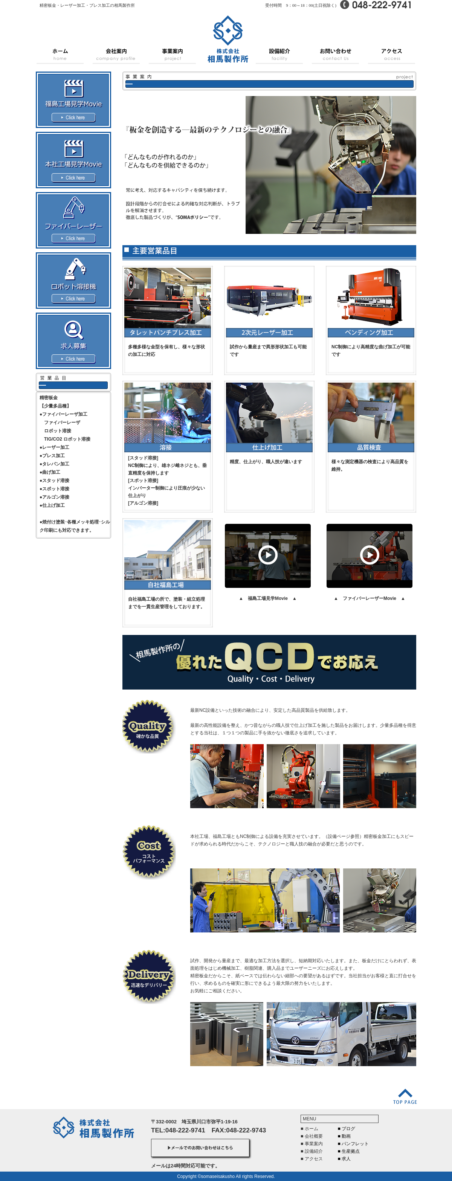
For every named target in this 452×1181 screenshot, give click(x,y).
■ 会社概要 (312, 1136)
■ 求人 (344, 1158)
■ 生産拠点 (349, 1151)
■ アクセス (312, 1158)
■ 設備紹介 (312, 1151)
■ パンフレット (353, 1143)
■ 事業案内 (312, 1143)
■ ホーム (309, 1128)
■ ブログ (347, 1128)
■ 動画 (344, 1136)
